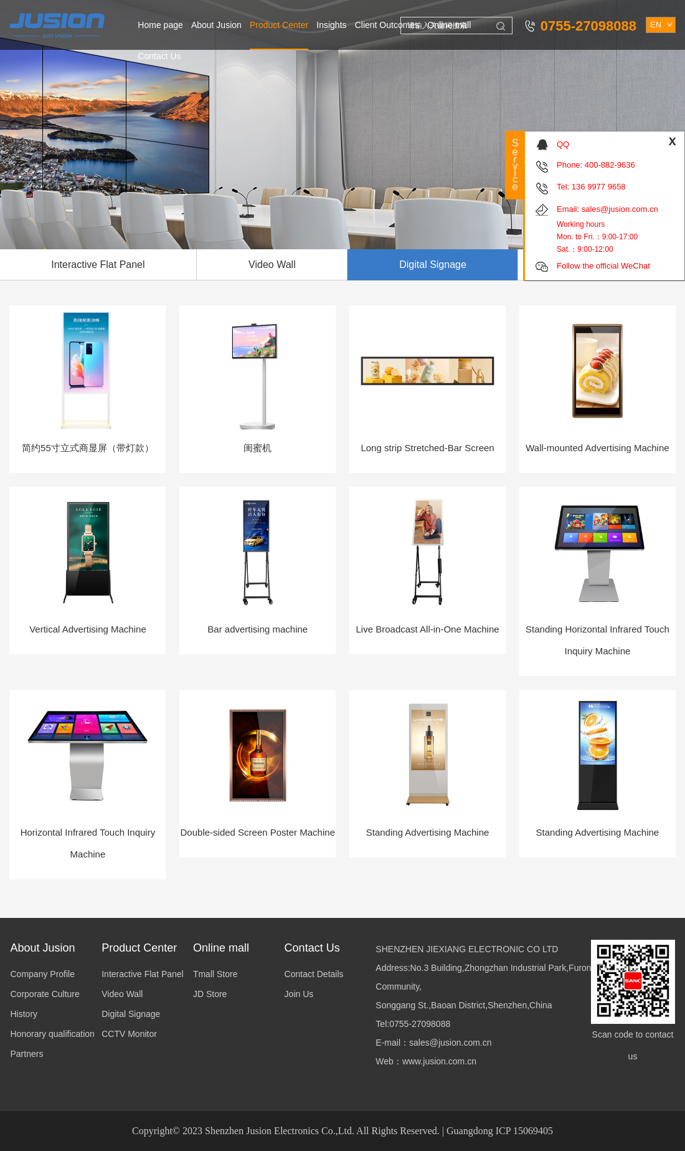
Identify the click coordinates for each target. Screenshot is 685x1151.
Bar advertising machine (257, 629)
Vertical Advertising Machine (87, 629)
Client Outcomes (387, 25)
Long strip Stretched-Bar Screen (427, 447)
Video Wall (272, 264)
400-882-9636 (610, 165)
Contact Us (159, 56)
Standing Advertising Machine (427, 832)
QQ (563, 144)
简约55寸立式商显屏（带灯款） (88, 447)
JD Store (210, 994)
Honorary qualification (53, 1034)
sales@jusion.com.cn (620, 209)
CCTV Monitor (129, 1034)
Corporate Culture (45, 994)
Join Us (299, 994)
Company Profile (43, 974)
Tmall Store (215, 974)
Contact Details (314, 974)
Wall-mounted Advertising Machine (597, 447)
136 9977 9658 (599, 186)
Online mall (449, 25)
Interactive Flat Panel (143, 974)
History (24, 1014)
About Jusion (216, 25)
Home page (160, 25)
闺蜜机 (257, 447)
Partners (27, 1054)
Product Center (279, 25)
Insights (331, 25)
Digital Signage (432, 264)
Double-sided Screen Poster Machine (258, 832)
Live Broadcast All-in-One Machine (427, 629)
